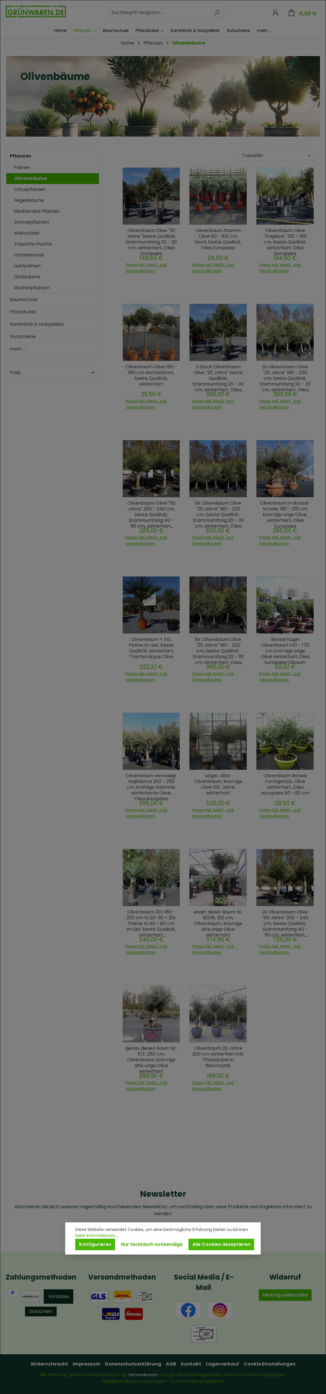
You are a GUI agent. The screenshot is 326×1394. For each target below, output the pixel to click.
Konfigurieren (95, 1244)
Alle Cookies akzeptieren (221, 1244)
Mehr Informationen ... (97, 1235)
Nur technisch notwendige (152, 1244)
